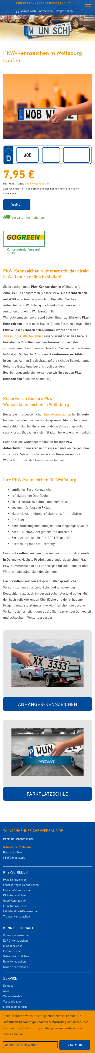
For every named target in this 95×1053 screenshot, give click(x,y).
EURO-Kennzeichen (15, 940)
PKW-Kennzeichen (15, 879)
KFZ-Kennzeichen (14, 895)
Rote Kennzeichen (14, 961)
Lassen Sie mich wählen (20, 1045)
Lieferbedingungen (15, 1006)
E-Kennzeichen (12, 951)
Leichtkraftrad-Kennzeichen (21, 911)
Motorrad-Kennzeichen (17, 890)
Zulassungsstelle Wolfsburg (23, 336)
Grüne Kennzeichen (15, 967)
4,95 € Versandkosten (36, 183)
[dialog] (47, 1031)
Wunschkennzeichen (16, 935)
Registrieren (64, 11)
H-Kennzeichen (12, 945)
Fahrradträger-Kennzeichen (21, 885)
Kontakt (8, 985)
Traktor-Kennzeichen (16, 916)
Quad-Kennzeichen (15, 900)
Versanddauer (12, 1001)
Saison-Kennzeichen (16, 956)
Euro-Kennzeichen (57, 414)
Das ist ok (75, 1045)
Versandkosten (12, 996)
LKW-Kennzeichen (15, 906)
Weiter (16, 204)
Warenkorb (25, 11)
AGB (6, 990)
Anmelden (46, 11)
